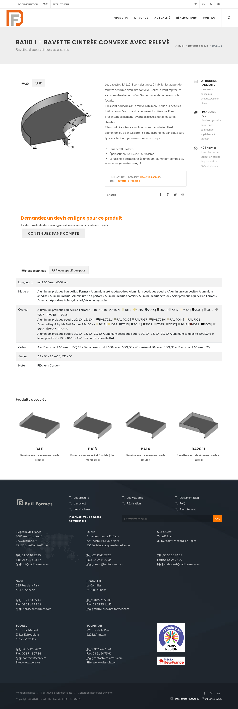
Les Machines (82, 509)
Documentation (28, 4)
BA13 (145, 448)
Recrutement (61, 4)
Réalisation (134, 503)
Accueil (180, 45)
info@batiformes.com (186, 698)
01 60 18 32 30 (213, 698)
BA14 (198, 448)
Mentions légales (25, 692)
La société (80, 503)
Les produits (81, 497)
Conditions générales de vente (95, 692)
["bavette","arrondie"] (128, 180)
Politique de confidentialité (56, 692)
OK (217, 518)
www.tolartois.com (105, 662)
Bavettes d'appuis (198, 45)
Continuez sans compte (53, 233)
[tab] (25, 83)
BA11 (93, 448)
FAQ (45, 4)
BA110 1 (121, 176)
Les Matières (135, 497)
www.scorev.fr (31, 662)
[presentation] (25, 83)
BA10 (39, 448)
